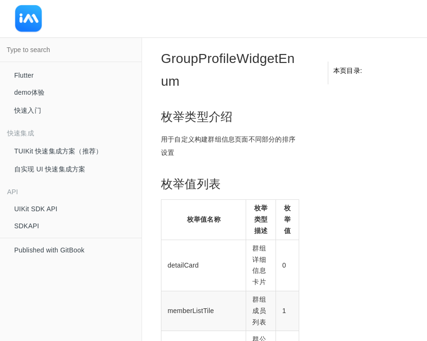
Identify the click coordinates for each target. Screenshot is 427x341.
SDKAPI (26, 226)
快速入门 (27, 110)
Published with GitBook (49, 250)
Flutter (24, 75)
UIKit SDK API (35, 209)
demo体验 (29, 92)
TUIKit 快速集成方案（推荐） (58, 151)
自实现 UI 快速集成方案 (49, 169)
